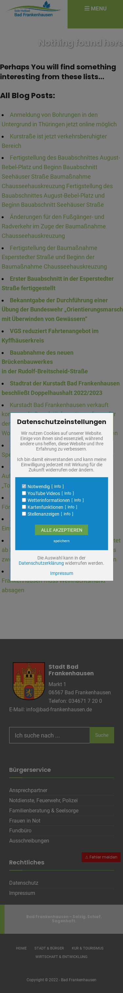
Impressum (61, 573)
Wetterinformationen (49, 500)
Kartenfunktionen (45, 506)
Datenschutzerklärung (41, 562)
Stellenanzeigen (43, 513)
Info (57, 486)
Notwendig (39, 486)
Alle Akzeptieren (61, 529)
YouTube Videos (44, 493)
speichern (61, 541)
